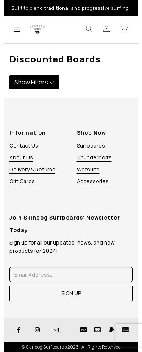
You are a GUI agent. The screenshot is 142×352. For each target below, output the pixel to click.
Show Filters (34, 82)
